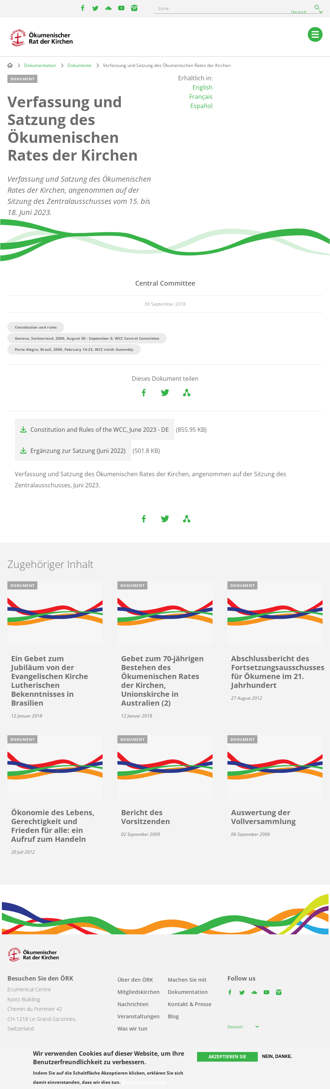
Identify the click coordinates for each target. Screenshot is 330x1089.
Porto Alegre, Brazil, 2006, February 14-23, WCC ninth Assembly (74, 349)
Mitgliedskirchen (138, 991)
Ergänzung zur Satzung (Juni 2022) (78, 451)
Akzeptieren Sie (227, 1056)
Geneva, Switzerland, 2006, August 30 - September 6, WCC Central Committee (87, 338)
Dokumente (79, 65)
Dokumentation (40, 65)
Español (201, 106)
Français (201, 97)
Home (10, 65)
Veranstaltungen (138, 1016)
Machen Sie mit (187, 979)
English (203, 87)
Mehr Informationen (144, 1082)
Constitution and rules (36, 327)
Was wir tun (132, 1028)
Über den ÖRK (135, 979)
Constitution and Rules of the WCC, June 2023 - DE (99, 430)
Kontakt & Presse (189, 1004)
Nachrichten (133, 1004)
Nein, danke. (277, 1056)
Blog (173, 1016)
